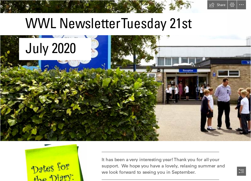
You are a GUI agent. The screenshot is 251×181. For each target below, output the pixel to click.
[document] (125, 90)
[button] (217, 4)
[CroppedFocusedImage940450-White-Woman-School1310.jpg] (125, 70)
